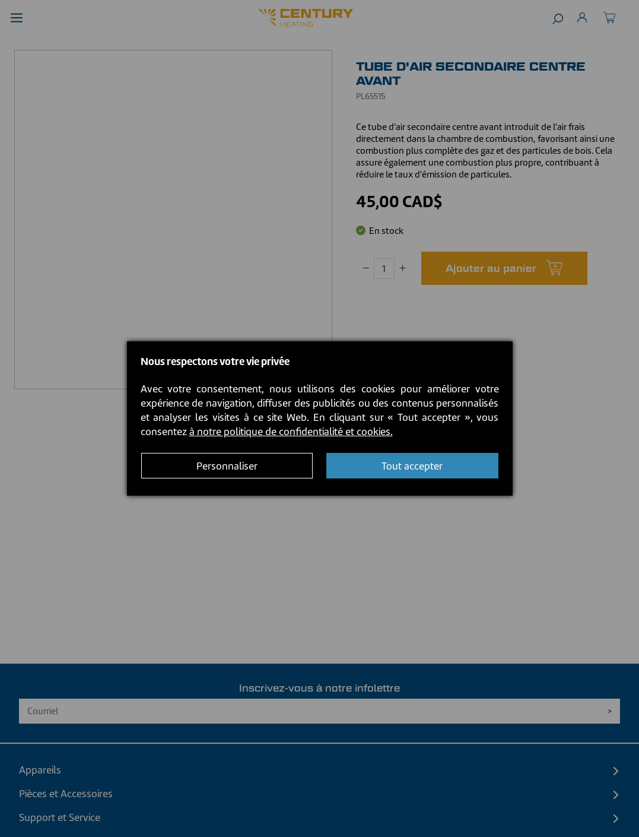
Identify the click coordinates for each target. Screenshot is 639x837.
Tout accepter (412, 466)
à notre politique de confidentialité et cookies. (291, 431)
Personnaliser (226, 466)
